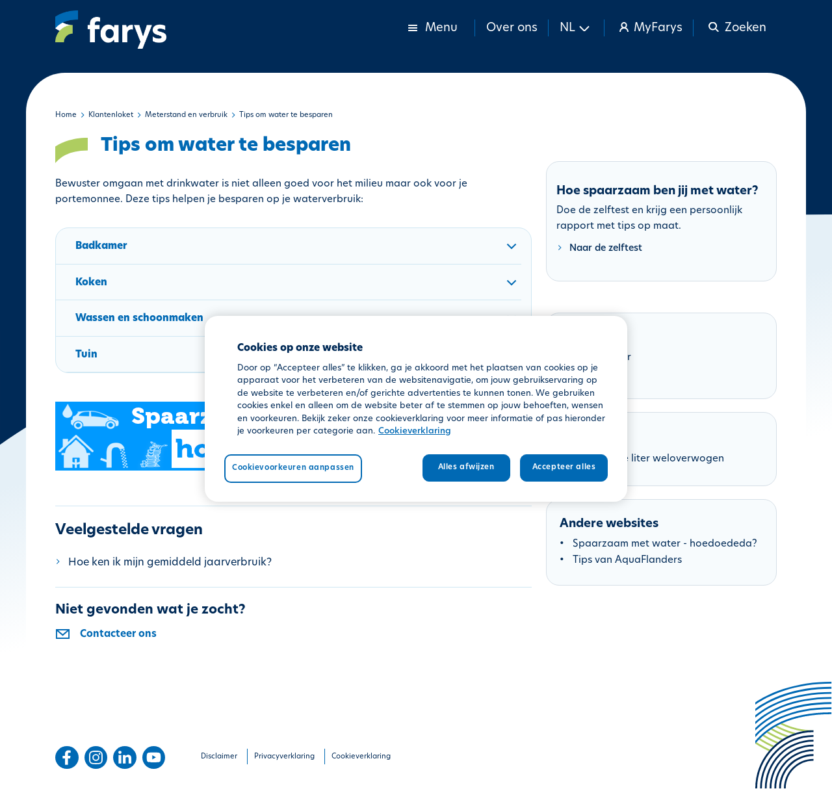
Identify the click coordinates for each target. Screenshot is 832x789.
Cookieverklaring (361, 756)
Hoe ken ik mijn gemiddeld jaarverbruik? (170, 563)
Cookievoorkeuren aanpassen (293, 468)
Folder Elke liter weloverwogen (650, 459)
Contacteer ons (118, 635)
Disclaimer (219, 756)
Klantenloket (110, 115)
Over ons (512, 28)
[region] (416, 409)
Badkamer (298, 253)
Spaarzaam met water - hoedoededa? (665, 544)
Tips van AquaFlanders (627, 560)
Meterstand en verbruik (186, 115)
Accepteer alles (564, 467)
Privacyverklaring (284, 756)
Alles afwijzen (466, 467)
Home (66, 115)
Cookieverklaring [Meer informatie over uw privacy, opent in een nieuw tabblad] (414, 431)
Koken (298, 289)
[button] (576, 27)
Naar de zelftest (605, 248)
